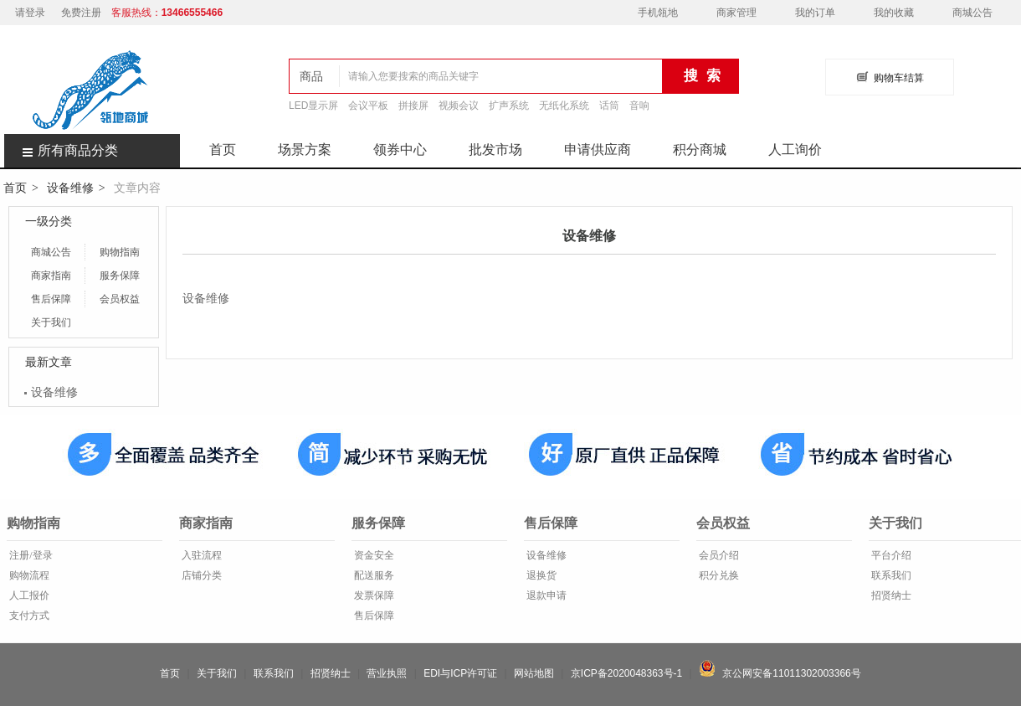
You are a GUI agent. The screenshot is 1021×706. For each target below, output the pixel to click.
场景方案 (304, 149)
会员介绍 (717, 555)
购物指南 (120, 252)
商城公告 (972, 12)
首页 (222, 149)
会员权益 (120, 299)
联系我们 (890, 575)
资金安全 (372, 555)
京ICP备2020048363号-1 (626, 673)
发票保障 (372, 595)
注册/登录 (29, 555)
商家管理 (736, 12)
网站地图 (534, 673)
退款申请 (545, 595)
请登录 (30, 12)
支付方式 (28, 615)
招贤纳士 (890, 595)
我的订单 (815, 12)
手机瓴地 (658, 12)
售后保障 (51, 299)
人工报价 (28, 595)
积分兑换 (717, 575)
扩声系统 (509, 105)
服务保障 (120, 275)
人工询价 (795, 149)
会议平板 (368, 105)
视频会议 (459, 105)
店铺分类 (200, 575)
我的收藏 (894, 12)
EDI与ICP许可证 (460, 673)
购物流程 (28, 575)
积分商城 (699, 149)
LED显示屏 (313, 105)
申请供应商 (597, 149)
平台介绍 (890, 555)
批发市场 (495, 149)
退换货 (540, 575)
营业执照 (387, 673)
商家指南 (51, 275)
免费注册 (81, 12)
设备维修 (70, 187)
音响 (639, 105)
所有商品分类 (61, 150)
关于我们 (51, 322)
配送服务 (372, 575)
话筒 (609, 105)
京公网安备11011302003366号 (780, 673)
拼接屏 (413, 105)
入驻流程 (200, 555)
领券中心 (400, 149)
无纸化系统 (564, 105)
